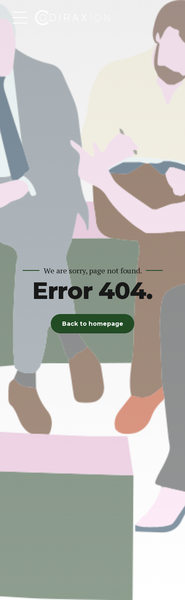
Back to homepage (92, 323)
